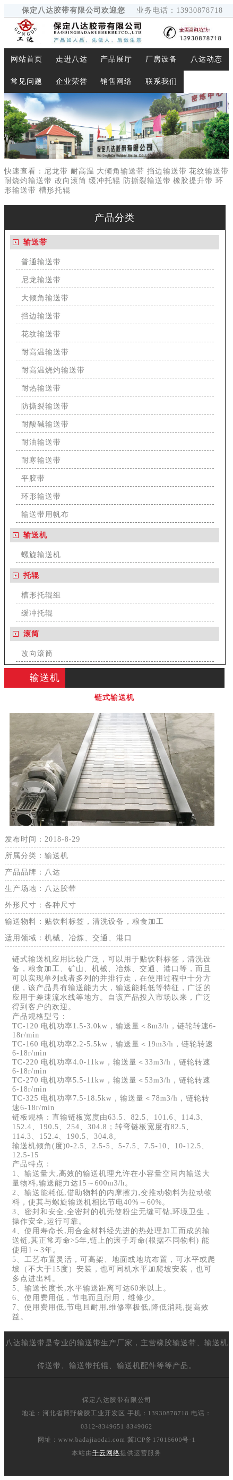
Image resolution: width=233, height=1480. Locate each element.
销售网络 (116, 81)
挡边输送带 (167, 171)
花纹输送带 (209, 171)
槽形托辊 (55, 190)
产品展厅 (116, 59)
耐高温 (82, 171)
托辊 (31, 575)
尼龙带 (56, 171)
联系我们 (161, 81)
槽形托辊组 (41, 595)
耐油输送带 (41, 442)
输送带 (35, 242)
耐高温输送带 (45, 352)
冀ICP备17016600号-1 (161, 1439)
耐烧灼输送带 (28, 181)
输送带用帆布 (45, 514)
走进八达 (72, 59)
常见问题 (26, 81)
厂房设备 (161, 59)
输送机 (35, 535)
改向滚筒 (71, 181)
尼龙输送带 (41, 280)
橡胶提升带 (193, 181)
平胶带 (33, 478)
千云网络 (106, 1453)
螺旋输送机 (41, 555)
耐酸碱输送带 (45, 424)
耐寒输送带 (41, 460)
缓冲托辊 (104, 181)
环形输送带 (41, 496)
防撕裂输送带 (147, 181)
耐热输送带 (41, 388)
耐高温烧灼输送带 (53, 370)
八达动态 (206, 59)
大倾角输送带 (120, 171)
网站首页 (26, 59)
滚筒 (31, 634)
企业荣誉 (72, 81)
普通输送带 (41, 262)
